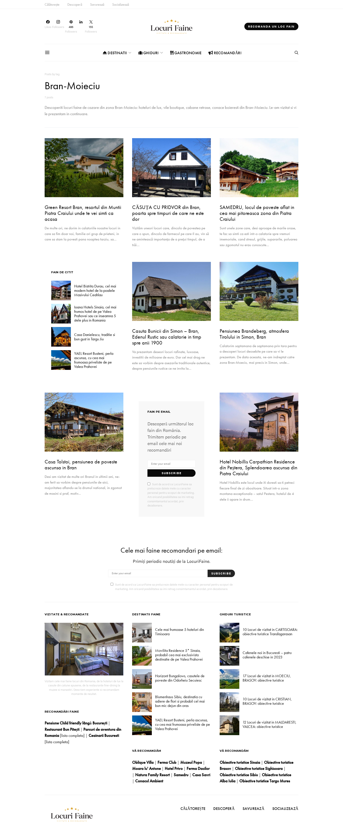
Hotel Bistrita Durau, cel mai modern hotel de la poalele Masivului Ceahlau (95, 291)
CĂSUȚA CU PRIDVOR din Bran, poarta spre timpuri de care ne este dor (168, 213)
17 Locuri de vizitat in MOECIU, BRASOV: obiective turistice (267, 678)
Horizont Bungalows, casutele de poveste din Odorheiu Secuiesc (180, 678)
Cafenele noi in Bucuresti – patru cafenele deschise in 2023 (267, 655)
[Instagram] (58, 26)
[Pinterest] (71, 26)
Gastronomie (186, 52)
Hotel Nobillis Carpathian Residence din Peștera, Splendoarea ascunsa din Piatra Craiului (258, 467)
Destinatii (115, 52)
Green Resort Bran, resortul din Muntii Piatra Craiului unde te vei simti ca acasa (83, 213)
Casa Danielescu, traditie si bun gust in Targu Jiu (94, 336)
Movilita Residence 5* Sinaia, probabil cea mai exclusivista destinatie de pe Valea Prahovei (179, 655)
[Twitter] (91, 26)
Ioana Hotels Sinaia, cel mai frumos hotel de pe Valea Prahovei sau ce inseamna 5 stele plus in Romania (95, 314)
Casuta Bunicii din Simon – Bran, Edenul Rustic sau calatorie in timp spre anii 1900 (166, 336)
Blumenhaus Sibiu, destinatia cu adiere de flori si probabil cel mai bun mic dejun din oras (180, 701)
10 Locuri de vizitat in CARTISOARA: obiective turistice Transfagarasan (270, 631)
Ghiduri (148, 52)
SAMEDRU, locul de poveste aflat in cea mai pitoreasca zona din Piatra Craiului (257, 213)
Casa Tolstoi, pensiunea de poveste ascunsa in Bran (81, 464)
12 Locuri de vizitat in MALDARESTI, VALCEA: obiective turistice (269, 724)
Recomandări (225, 52)
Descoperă (74, 4)
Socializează (120, 4)
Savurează (97, 4)
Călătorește (52, 4)
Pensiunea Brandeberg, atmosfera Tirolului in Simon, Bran (254, 333)
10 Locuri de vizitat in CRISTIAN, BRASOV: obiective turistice (267, 701)
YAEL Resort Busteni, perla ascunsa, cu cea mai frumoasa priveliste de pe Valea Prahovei (93, 360)
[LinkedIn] (81, 26)
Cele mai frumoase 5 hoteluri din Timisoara (179, 631)
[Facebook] (48, 26)
